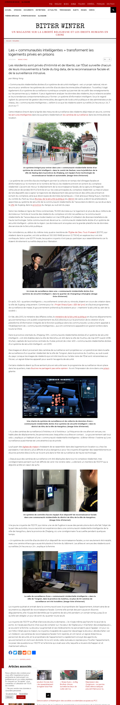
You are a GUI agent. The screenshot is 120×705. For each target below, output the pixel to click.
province (37, 205)
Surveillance (25, 659)
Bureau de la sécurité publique (50, 199)
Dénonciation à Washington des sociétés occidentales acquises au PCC (68, 702)
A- (110, 59)
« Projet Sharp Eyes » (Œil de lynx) (69, 305)
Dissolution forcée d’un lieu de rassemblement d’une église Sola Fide (43, 685)
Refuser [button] (9, 697)
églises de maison (31, 447)
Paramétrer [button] (23, 694)
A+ (105, 59)
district (71, 199)
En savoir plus (11, 694)
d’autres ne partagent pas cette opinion (49, 368)
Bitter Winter (60, 26)
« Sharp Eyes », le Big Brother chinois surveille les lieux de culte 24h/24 (69, 686)
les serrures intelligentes (20, 115)
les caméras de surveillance (75, 115)
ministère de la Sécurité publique (71, 317)
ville (12, 205)
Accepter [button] (21, 697)
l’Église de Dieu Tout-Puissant (82, 232)
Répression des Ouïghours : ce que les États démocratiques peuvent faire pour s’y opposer (95, 686)
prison (106, 368)
